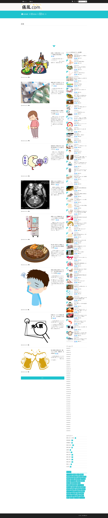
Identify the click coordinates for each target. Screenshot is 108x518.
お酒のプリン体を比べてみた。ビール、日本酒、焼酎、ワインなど (80, 310)
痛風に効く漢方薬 (77, 140)
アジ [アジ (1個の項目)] (73, 495)
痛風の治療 (69, 454)
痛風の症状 (69, 462)
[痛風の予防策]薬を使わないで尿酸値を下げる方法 (80, 235)
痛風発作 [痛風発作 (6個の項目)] (69, 476)
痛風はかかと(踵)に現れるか (79, 72)
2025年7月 (68, 360)
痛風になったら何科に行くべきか (80, 145)
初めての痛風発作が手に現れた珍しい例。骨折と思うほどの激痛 (80, 212)
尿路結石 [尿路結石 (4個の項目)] (77, 478)
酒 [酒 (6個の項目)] (74, 474)
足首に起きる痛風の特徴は (79, 61)
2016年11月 (68, 416)
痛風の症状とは (77, 101)
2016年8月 (68, 422)
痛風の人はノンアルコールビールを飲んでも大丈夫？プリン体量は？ (80, 170)
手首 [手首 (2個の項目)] (75, 485)
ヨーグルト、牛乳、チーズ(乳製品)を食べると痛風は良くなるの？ (80, 118)
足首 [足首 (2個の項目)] (83, 489)
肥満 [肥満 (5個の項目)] (68, 478)
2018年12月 (68, 368)
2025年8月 (68, 358)
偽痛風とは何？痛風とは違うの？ (80, 106)
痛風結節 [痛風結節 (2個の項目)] (78, 489)
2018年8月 (68, 373)
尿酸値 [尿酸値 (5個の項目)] (80, 476)
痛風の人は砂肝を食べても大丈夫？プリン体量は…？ (80, 247)
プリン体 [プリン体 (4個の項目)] (73, 480)
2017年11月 (68, 391)
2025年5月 (68, 364)
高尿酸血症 (69, 442)
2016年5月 (68, 428)
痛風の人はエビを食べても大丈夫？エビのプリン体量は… (80, 322)
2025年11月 (68, 352)
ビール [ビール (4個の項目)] (83, 478)
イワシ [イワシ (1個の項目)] (76, 497)
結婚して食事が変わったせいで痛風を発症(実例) (49, 52)
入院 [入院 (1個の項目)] (82, 493)
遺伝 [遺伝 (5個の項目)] (84, 476)
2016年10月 (68, 418)
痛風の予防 (69, 459)
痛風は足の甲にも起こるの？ (79, 280)
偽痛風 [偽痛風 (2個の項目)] (73, 489)
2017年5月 (68, 403)
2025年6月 (68, 362)
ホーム (25, 1)
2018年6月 (68, 377)
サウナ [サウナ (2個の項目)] (76, 491)
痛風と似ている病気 (71, 438)
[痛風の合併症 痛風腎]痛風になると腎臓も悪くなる (80, 264)
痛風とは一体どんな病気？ (79, 251)
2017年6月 (68, 401)
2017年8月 (68, 397)
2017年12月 (68, 389)
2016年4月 (68, 430)
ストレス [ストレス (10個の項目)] (69, 474)
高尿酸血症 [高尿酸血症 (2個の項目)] (69, 485)
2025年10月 (68, 354)
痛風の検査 (69, 447)
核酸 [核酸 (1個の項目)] (77, 495)
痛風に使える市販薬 (78, 84)
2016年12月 (68, 414)
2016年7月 (68, 424)
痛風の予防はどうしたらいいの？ (80, 123)
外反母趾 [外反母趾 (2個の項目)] (82, 491)
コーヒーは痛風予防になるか (79, 112)
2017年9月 (68, 395)
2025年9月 (68, 356)
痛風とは (69, 464)
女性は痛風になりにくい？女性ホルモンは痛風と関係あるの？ (80, 224)
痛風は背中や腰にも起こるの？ (80, 228)
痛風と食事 (69, 457)
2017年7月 (68, 399)
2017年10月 (68, 393)
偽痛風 (68, 450)
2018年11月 (68, 371)
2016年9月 (68, 420)
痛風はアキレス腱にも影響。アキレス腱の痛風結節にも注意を (80, 157)
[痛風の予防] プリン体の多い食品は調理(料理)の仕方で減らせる (80, 333)
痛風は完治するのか (78, 151)
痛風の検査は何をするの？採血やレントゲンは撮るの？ (80, 270)
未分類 (68, 466)
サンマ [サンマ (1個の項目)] (69, 495)
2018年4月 (68, 381)
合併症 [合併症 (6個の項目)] (75, 476)
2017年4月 (68, 406)
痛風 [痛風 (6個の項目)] (81, 474)
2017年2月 (68, 410)
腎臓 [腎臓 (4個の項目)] (68, 480)
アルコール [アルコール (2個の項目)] (80, 485)
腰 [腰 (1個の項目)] (68, 497)
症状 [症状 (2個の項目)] (68, 493)
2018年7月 (68, 375)
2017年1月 (68, 412)
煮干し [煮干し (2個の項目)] (69, 487)
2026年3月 (68, 348)
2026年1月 (68, 350)
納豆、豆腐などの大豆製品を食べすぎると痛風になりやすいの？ (80, 96)
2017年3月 (68, 408)
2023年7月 (68, 366)
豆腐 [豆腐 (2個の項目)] (78, 487)
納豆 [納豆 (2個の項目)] (68, 489)
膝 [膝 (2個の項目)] (78, 493)
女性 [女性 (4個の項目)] (72, 478)
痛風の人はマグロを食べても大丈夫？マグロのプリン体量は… (80, 316)
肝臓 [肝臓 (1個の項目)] (82, 495)
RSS (32, 1)
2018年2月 (68, 385)
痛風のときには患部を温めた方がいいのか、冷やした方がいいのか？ (80, 163)
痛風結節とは (76, 182)
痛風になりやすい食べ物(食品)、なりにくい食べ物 (80, 67)
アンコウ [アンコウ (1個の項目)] (82, 497)
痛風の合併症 (70, 445)
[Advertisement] (54, 35)
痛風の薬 (69, 452)
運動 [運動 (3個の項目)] (82, 480)
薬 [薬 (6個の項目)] (78, 474)
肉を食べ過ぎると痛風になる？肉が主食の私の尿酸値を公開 (80, 298)
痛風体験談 (69, 440)
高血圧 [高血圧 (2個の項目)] (74, 487)
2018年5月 (68, 379)
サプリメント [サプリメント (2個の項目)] (70, 491)
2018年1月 (68, 387)
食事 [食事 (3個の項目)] (78, 480)
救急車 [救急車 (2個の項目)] (83, 487)
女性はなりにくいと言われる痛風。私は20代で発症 (80, 241)
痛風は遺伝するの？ (78, 292)
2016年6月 (68, 426)
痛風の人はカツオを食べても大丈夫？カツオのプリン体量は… (80, 339)
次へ (43, 249)
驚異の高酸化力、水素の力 (79, 134)
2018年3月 (68, 383)
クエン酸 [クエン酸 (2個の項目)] (73, 493)
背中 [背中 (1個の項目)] (71, 497)
